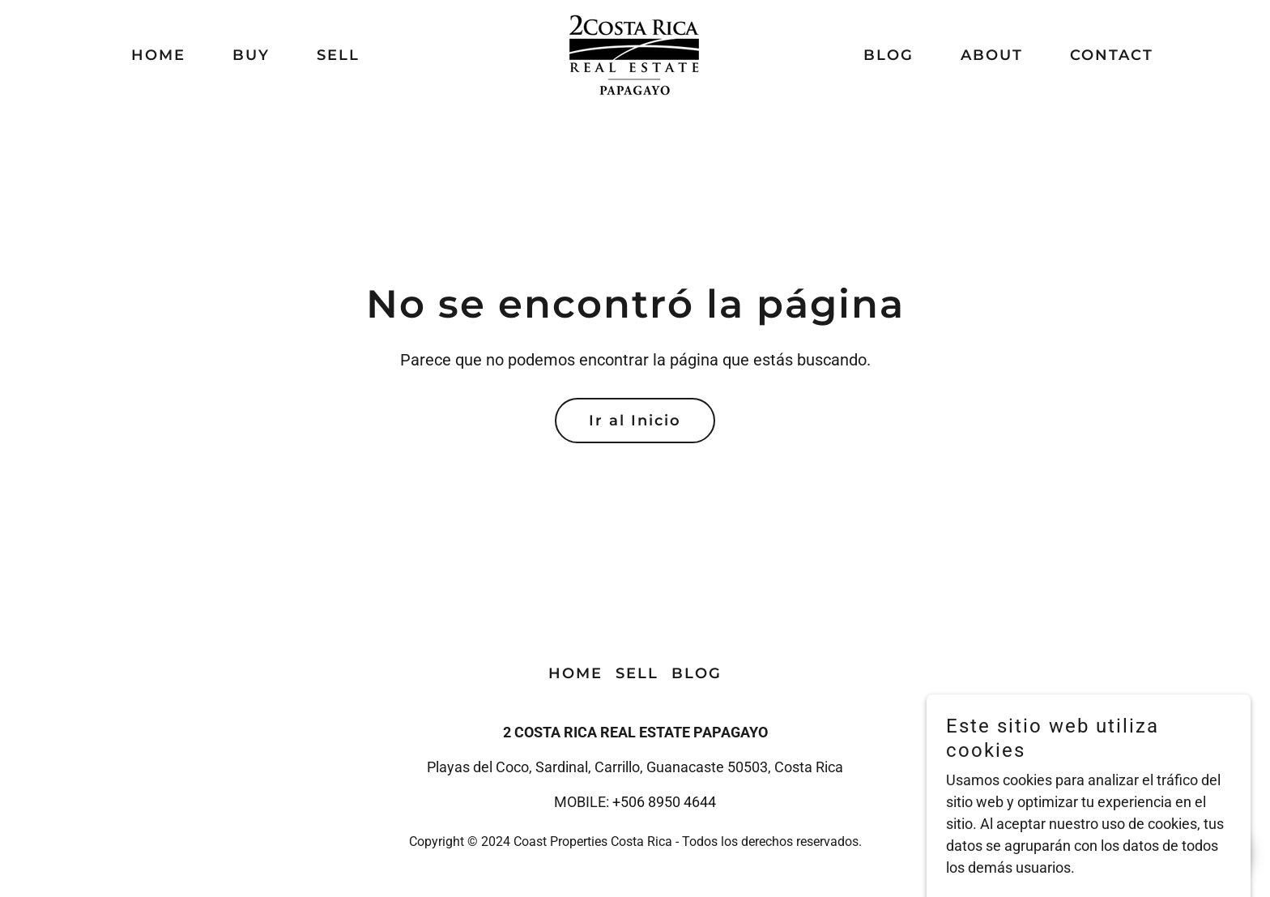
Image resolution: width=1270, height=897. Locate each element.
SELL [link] (338, 55)
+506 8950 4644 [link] (664, 801)
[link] (634, 53)
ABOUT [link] (992, 55)
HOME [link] (158, 55)
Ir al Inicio (635, 420)
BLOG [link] (888, 55)
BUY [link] (251, 55)
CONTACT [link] (1111, 55)
